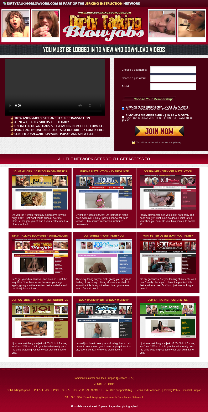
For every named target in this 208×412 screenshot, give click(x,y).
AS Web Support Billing (119, 390)
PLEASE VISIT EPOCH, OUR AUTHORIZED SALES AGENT (68, 390)
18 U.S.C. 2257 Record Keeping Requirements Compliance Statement (104, 397)
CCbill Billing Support (18, 390)
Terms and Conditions (148, 390)
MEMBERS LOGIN (103, 384)
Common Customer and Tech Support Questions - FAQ (103, 378)
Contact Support (192, 390)
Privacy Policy (172, 390)
